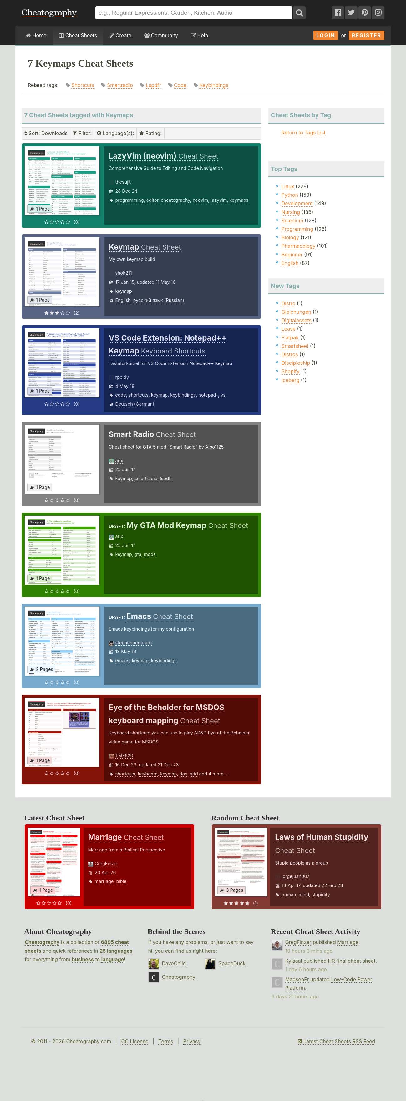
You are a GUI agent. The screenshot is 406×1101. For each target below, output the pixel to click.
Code (180, 85)
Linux (288, 186)
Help (199, 35)
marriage (104, 881)
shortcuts (139, 395)
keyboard (148, 773)
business (83, 959)
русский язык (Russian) (158, 300)
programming (129, 200)
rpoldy (122, 377)
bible (121, 881)
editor (152, 200)
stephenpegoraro (133, 642)
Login (326, 35)
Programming (297, 229)
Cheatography (42, 942)
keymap (123, 291)
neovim (200, 200)
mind (304, 894)
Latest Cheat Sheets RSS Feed (336, 1041)
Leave (289, 329)
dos (183, 773)
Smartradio (120, 85)
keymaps (239, 200)
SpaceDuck (232, 963)
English (123, 300)
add (194, 773)
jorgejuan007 (295, 876)
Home (36, 35)
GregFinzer (106, 863)
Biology (290, 237)
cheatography (175, 200)
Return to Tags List (304, 132)
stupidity (321, 894)
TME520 (124, 755)
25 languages (115, 951)
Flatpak (290, 337)
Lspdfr (153, 85)
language (112, 959)
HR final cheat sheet (352, 961)
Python (290, 195)
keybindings (183, 395)
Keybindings (213, 85)
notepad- (208, 395)
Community (161, 35)
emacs (122, 660)
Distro (288, 303)
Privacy (192, 1041)
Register (366, 35)
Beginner (292, 254)
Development (297, 203)
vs (223, 395)
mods (150, 554)
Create (120, 35)
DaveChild (174, 963)
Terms (165, 1041)
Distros (290, 354)
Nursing (291, 212)
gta (137, 554)
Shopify (291, 371)
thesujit (123, 182)
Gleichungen (296, 312)
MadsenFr (297, 979)
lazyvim (219, 200)
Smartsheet (295, 346)
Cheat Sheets (78, 35)
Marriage (347, 942)
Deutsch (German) (135, 404)
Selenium (292, 220)
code (120, 395)
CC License (134, 1041)
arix (119, 460)
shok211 (123, 273)
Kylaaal (293, 961)
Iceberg (290, 380)
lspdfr (166, 478)
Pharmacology (299, 246)
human (289, 894)
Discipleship (296, 363)
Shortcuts (82, 85)
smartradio (145, 478)
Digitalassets (297, 320)
